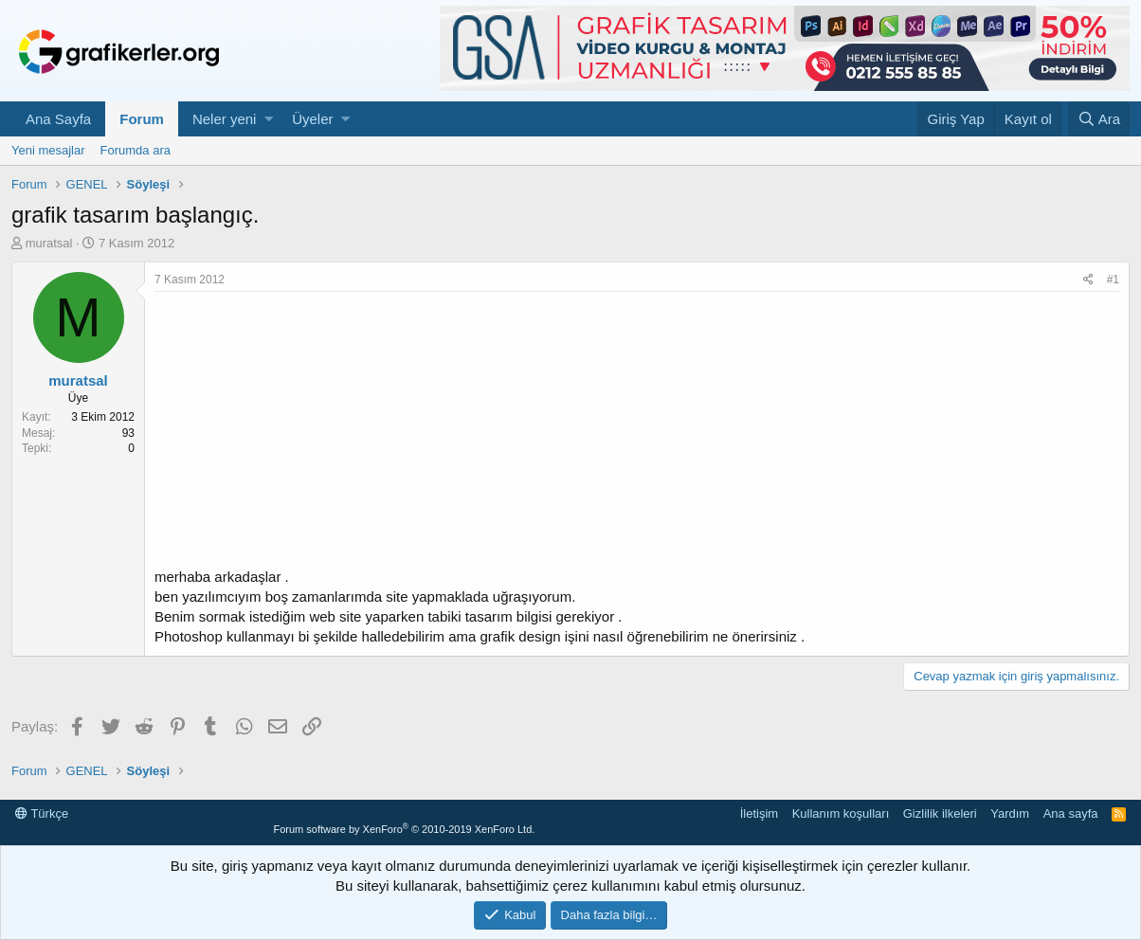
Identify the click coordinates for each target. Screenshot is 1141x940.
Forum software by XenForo (403, 829)
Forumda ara (135, 150)
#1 (1113, 279)
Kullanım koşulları (841, 813)
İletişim (759, 813)
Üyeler (312, 119)
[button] (269, 118)
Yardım (1009, 813)
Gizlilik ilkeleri (940, 813)
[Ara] (1099, 118)
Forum (141, 119)
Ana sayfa (1070, 813)
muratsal (49, 243)
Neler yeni (224, 119)
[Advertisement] (636, 434)
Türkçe (41, 813)
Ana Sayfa (58, 119)
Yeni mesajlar (48, 150)
